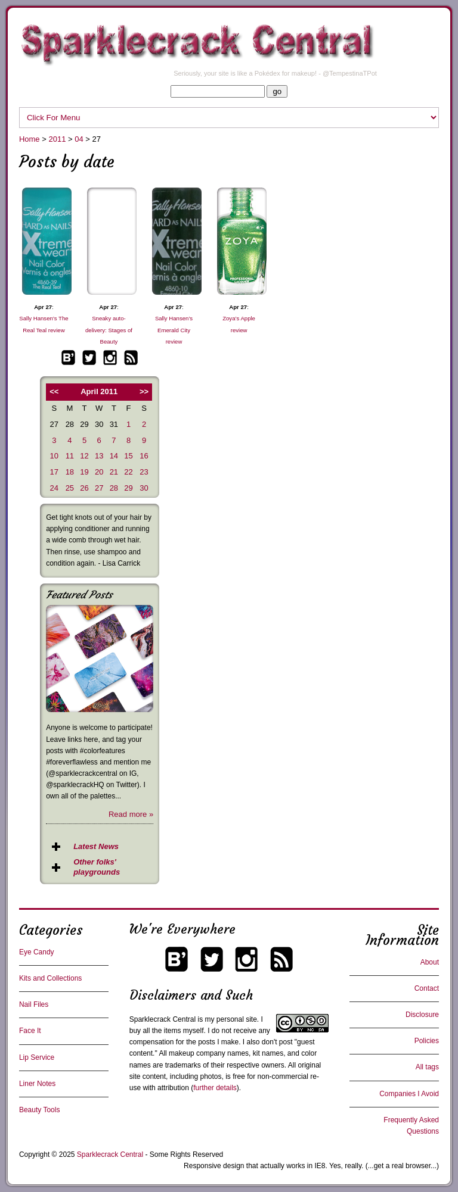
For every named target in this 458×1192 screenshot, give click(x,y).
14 (114, 455)
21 (114, 471)
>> (144, 391)
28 (114, 487)
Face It (30, 1030)
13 (99, 455)
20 (99, 471)
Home (29, 139)
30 (144, 487)
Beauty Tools (39, 1110)
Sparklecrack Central (162, 1019)
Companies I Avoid (409, 1094)
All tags (427, 1067)
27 (99, 487)
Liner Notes (37, 1083)
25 (70, 487)
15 (128, 455)
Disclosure (422, 1014)
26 (84, 487)
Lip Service (36, 1057)
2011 (57, 139)
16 (144, 455)
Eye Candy (36, 952)
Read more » (131, 814)
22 (128, 471)
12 (84, 455)
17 (54, 471)
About (429, 962)
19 (84, 471)
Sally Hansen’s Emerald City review (174, 329)
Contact (426, 988)
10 (54, 455)
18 (70, 471)
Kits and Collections (50, 978)
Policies (426, 1041)
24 (54, 487)
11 (70, 455)
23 (144, 471)
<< (53, 391)
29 (128, 487)
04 (79, 139)
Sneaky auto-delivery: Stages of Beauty (108, 329)
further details (215, 1088)
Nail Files (33, 1004)
